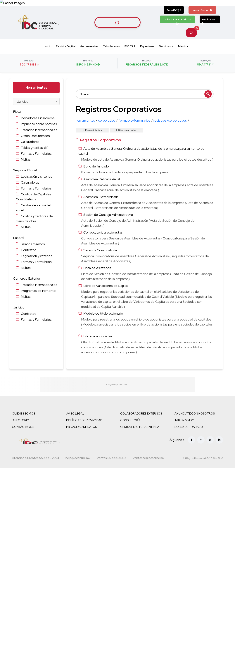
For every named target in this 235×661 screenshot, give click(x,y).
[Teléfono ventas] (111, 459)
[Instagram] (201, 441)
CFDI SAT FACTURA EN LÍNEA (139, 428)
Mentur (183, 46)
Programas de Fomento (38, 290)
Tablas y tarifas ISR (35, 147)
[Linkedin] (219, 441)
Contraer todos (126, 130)
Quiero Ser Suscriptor (177, 20)
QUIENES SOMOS (23, 415)
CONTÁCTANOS (23, 428)
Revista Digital (65, 46)
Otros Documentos (35, 136)
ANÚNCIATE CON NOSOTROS (194, 415)
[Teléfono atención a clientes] (35, 459)
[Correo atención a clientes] (77, 459)
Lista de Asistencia (97, 268)
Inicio (48, 46)
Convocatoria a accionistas (103, 232)
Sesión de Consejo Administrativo (108, 214)
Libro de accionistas (97, 336)
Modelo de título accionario (103, 313)
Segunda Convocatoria (100, 250)
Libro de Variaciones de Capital (105, 285)
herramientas (86, 120)
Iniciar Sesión (202, 10)
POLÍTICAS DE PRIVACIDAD (84, 422)
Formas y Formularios (36, 153)
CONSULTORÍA (130, 422)
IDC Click (130, 46)
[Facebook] (191, 441)
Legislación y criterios (36, 176)
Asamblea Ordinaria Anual (101, 179)
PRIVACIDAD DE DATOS (81, 428)
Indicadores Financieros (38, 118)
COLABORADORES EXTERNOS (141, 415)
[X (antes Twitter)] (210, 441)
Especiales (147, 46)
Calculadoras (111, 46)
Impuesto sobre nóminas (39, 124)
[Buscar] (145, 94)
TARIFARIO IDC (184, 422)
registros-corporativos (171, 120)
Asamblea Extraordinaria (100, 197)
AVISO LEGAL (75, 415)
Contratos (28, 250)
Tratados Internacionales (39, 130)
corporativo (107, 120)
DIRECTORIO (20, 422)
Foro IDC (174, 10)
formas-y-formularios (135, 120)
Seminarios (208, 20)
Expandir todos (92, 130)
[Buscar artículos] (117, 22)
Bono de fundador (96, 166)
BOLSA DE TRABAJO (188, 428)
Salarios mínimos (33, 244)
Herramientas (89, 46)
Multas (26, 159)
